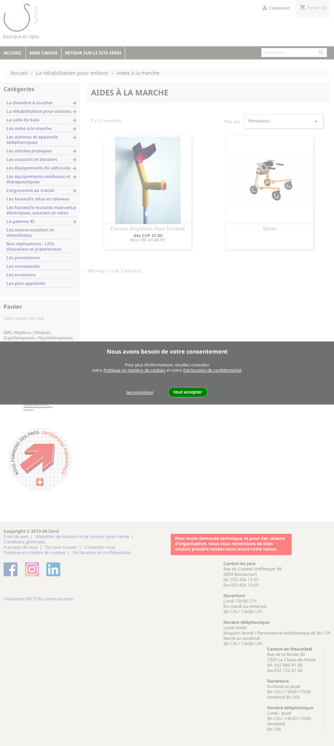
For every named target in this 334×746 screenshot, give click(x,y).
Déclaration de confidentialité (212, 370)
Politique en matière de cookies (134, 370)
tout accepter (188, 392)
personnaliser (140, 392)
